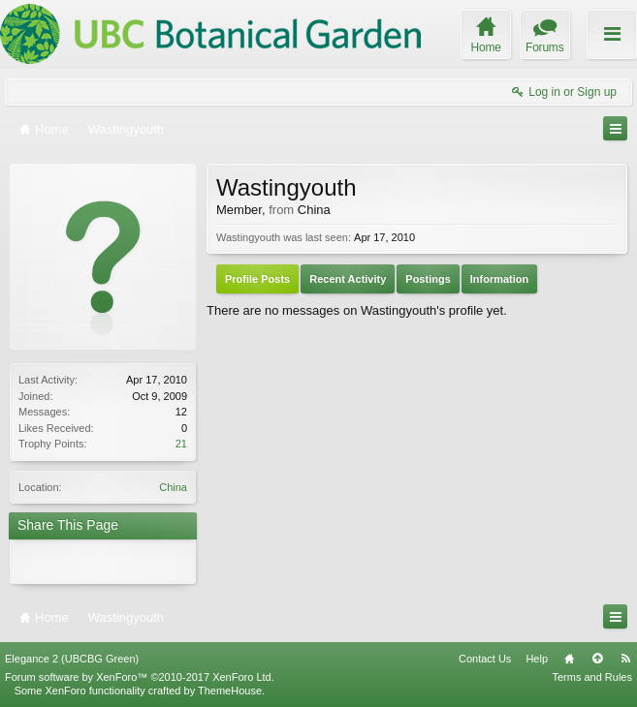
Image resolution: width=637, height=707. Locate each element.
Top (597, 658)
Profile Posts (257, 279)
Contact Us (485, 658)
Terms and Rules (592, 677)
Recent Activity (347, 279)
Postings (427, 279)
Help (537, 658)
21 (181, 443)
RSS (625, 658)
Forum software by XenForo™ (139, 677)
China (173, 487)
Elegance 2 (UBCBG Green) (72, 658)
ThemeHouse (230, 690)
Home (569, 658)
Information (499, 279)
